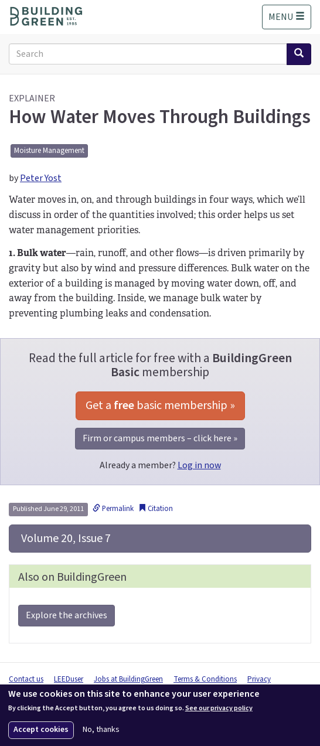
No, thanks (101, 729)
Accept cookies (41, 729)
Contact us (26, 679)
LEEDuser (68, 679)
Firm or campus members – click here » (160, 438)
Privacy (259, 679)
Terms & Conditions (205, 679)
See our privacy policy (219, 708)
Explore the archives (66, 615)
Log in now (199, 465)
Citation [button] (155, 508)
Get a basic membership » (160, 405)
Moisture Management (49, 150)
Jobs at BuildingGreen (128, 679)
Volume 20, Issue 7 (65, 538)
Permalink (113, 508)
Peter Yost (41, 178)
